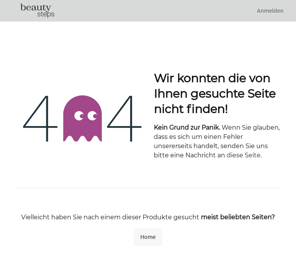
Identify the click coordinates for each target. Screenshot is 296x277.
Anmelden (270, 11)
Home (148, 237)
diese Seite (244, 155)
